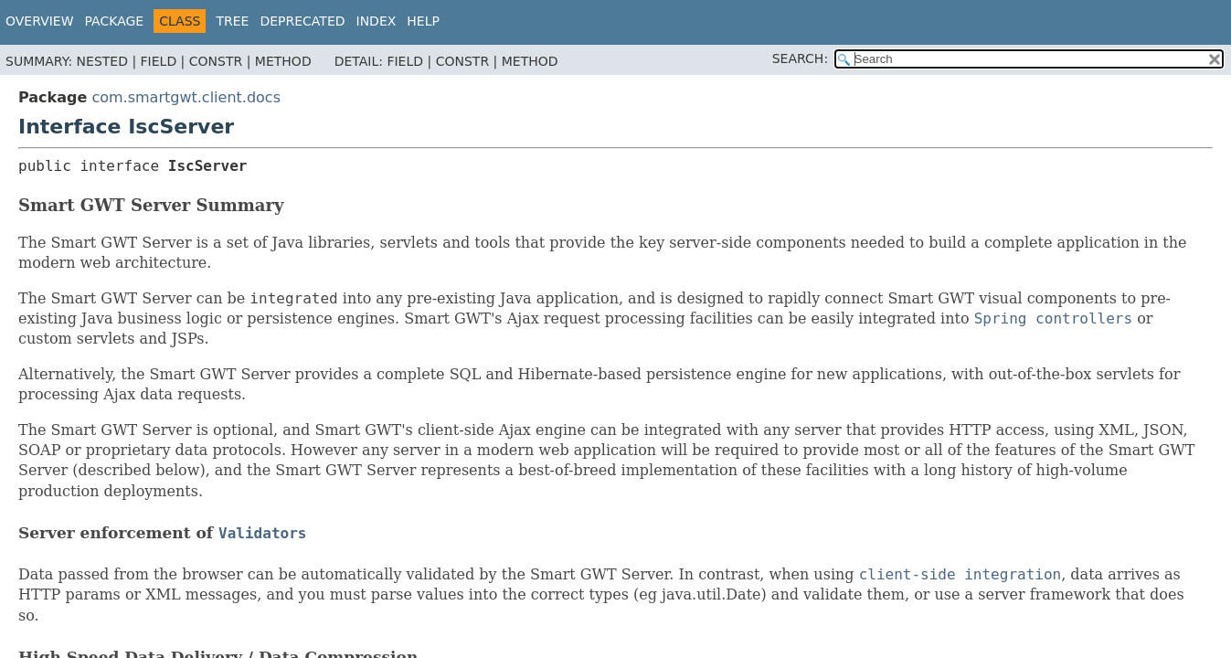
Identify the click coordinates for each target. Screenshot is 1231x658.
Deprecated (302, 21)
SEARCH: (800, 58)
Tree (232, 21)
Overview (39, 21)
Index (376, 21)
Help (423, 21)
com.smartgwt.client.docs (186, 97)
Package (114, 21)
